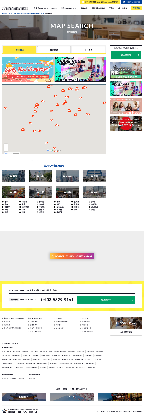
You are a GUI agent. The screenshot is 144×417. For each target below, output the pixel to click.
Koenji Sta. (26, 359)
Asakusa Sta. (27, 355)
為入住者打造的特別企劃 (12, 328)
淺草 (15, 192)
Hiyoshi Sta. (56, 355)
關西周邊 (54, 50)
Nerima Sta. (79, 359)
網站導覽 (85, 325)
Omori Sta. (97, 359)
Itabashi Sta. (88, 355)
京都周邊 (5, 378)
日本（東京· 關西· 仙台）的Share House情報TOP (26, 13)
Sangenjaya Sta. (42, 363)
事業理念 (7, 321)
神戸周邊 (21, 378)
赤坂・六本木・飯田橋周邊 (11, 351)
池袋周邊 (25, 351)
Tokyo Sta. (52, 367)
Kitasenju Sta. (6, 359)
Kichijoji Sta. (17, 359)
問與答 (111, 8)
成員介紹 (7, 325)
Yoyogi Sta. (91, 367)
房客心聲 (83, 8)
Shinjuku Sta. (90, 363)
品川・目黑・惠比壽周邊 (57, 351)
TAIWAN (120, 397)
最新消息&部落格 (98, 8)
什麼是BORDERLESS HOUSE (45, 8)
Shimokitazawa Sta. (65, 363)
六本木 (69, 176)
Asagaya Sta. (16, 355)
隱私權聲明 (86, 321)
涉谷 (42, 176)
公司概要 (85, 318)
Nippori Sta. (56, 359)
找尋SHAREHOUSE (68, 8)
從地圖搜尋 (34, 325)
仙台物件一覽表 (34, 374)
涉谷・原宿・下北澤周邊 (38, 351)
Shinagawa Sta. (79, 363)
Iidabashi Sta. (66, 355)
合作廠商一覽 (86, 328)
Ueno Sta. (60, 367)
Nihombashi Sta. (67, 359)
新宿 (15, 176)
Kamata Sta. (98, 355)
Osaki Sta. (88, 359)
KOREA (24, 397)
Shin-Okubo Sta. (7, 367)
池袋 (69, 192)
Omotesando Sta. (8, 363)
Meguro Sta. (37, 359)
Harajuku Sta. (45, 355)
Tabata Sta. (43, 367)
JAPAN (72, 397)
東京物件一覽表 (7, 347)
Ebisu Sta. (36, 355)
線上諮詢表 (122, 8)
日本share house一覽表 (10, 343)
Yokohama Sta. (81, 367)
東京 (96, 192)
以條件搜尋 (34, 321)
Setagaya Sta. (19, 367)
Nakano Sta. (47, 359)
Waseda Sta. (70, 367)
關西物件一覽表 (7, 374)
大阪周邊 (13, 378)
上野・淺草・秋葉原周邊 (95, 351)
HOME (5, 13)
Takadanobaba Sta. (31, 367)
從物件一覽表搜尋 (36, 328)
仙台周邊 (88, 50)
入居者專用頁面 (87, 331)
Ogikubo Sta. (20, 363)
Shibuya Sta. (53, 363)
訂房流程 (136, 8)
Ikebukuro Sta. (77, 355)
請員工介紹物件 (35, 331)
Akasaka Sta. (6, 355)
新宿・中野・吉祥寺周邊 (76, 351)
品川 (96, 176)
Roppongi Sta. (30, 363)
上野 (42, 192)
